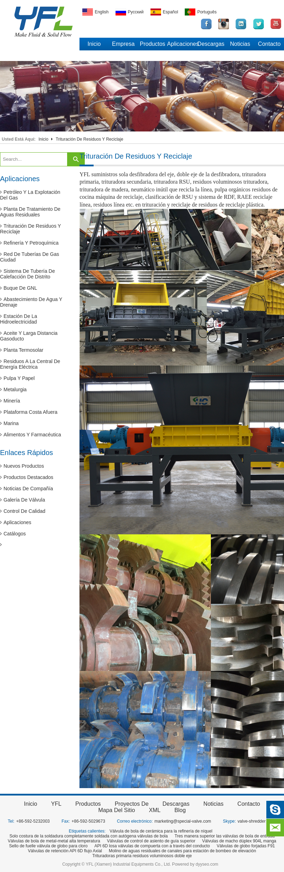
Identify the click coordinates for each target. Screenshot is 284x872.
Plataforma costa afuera (29, 412)
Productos (152, 44)
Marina (9, 423)
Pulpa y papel (17, 378)
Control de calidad (22, 511)
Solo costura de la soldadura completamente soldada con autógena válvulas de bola (89, 836)
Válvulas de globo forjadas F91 (246, 845)
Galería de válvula (22, 500)
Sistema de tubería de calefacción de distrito (27, 274)
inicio (30, 804)
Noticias (240, 44)
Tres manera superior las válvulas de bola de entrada (224, 836)
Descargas (210, 44)
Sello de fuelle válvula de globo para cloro (48, 845)
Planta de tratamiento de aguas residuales (30, 211)
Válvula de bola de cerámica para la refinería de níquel (161, 831)
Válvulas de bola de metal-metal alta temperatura (54, 841)
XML (155, 810)
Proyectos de (132, 804)
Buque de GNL (18, 288)
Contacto (269, 44)
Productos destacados (26, 477)
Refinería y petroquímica (29, 243)
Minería (10, 401)
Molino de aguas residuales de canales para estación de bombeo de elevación (182, 850)
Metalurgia (13, 389)
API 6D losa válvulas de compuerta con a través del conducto (152, 845)
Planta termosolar (21, 350)
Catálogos (13, 533)
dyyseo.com (207, 864)
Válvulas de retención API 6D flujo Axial (65, 850)
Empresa (123, 44)
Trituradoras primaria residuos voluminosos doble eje (142, 855)
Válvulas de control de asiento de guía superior (151, 841)
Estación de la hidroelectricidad (18, 319)
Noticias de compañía (26, 488)
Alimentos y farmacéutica (30, 434)
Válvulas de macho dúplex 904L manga (239, 841)
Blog (180, 810)
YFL (56, 804)
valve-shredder (252, 821)
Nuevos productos (22, 466)
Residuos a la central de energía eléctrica (30, 364)
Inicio (94, 44)
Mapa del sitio (116, 810)
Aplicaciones (181, 44)
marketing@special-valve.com (182, 821)
